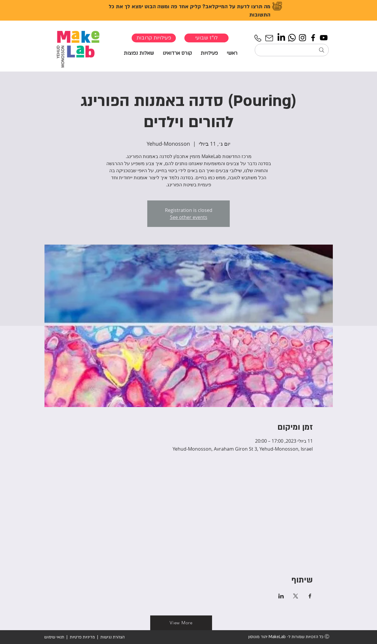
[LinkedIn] (281, 37)
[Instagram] (302, 37)
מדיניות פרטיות (82, 637)
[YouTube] (323, 37)
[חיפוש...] (292, 50)
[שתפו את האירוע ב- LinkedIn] (281, 596)
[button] (209, 52)
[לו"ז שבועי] (206, 38)
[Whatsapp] (292, 37)
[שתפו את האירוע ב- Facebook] (310, 596)
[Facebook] (313, 37)
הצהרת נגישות (112, 637)
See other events (188, 217)
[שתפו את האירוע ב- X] (295, 596)
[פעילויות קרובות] (154, 38)
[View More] (181, 622)
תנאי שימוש (54, 637)
